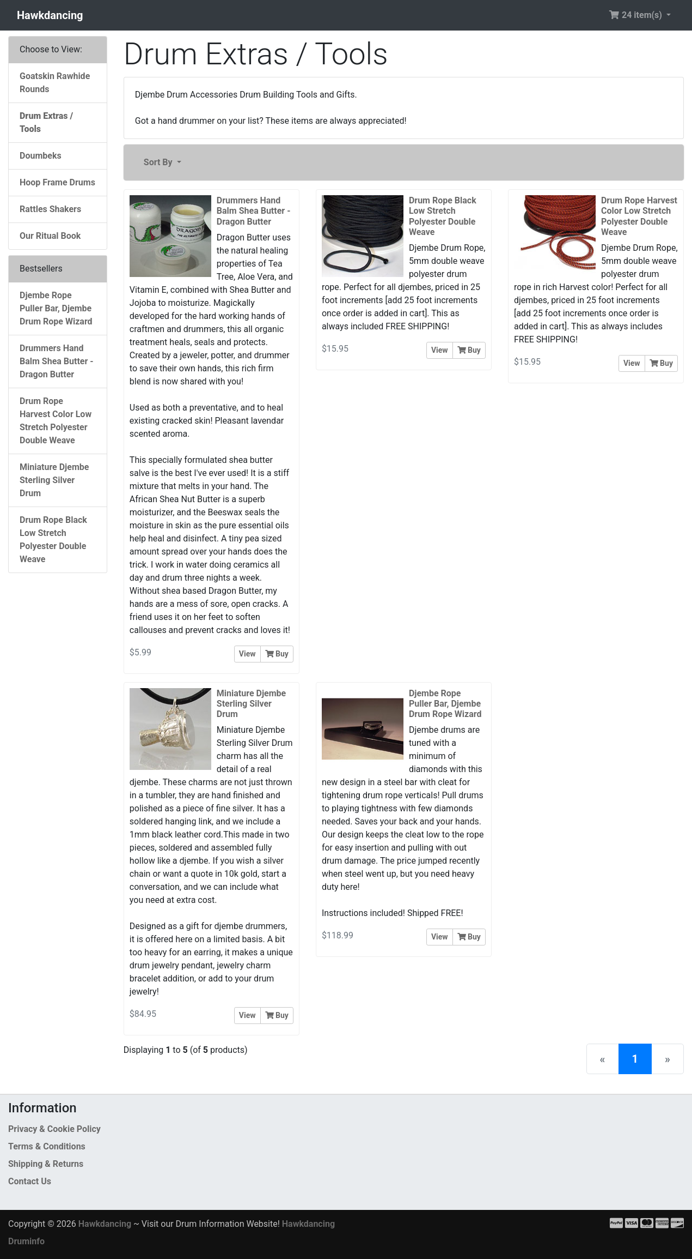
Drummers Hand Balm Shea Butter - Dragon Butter (57, 361)
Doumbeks (41, 155)
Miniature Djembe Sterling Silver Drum (54, 480)
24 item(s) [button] (636, 15)
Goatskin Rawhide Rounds (55, 82)
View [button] (247, 653)
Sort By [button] (159, 162)
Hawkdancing (50, 15)
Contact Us (29, 1181)
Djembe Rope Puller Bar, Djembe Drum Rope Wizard (56, 308)
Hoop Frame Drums (57, 182)
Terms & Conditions (46, 1146)
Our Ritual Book (50, 236)
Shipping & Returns (45, 1164)
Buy (277, 653)
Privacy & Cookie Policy (54, 1129)
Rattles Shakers (50, 209)
